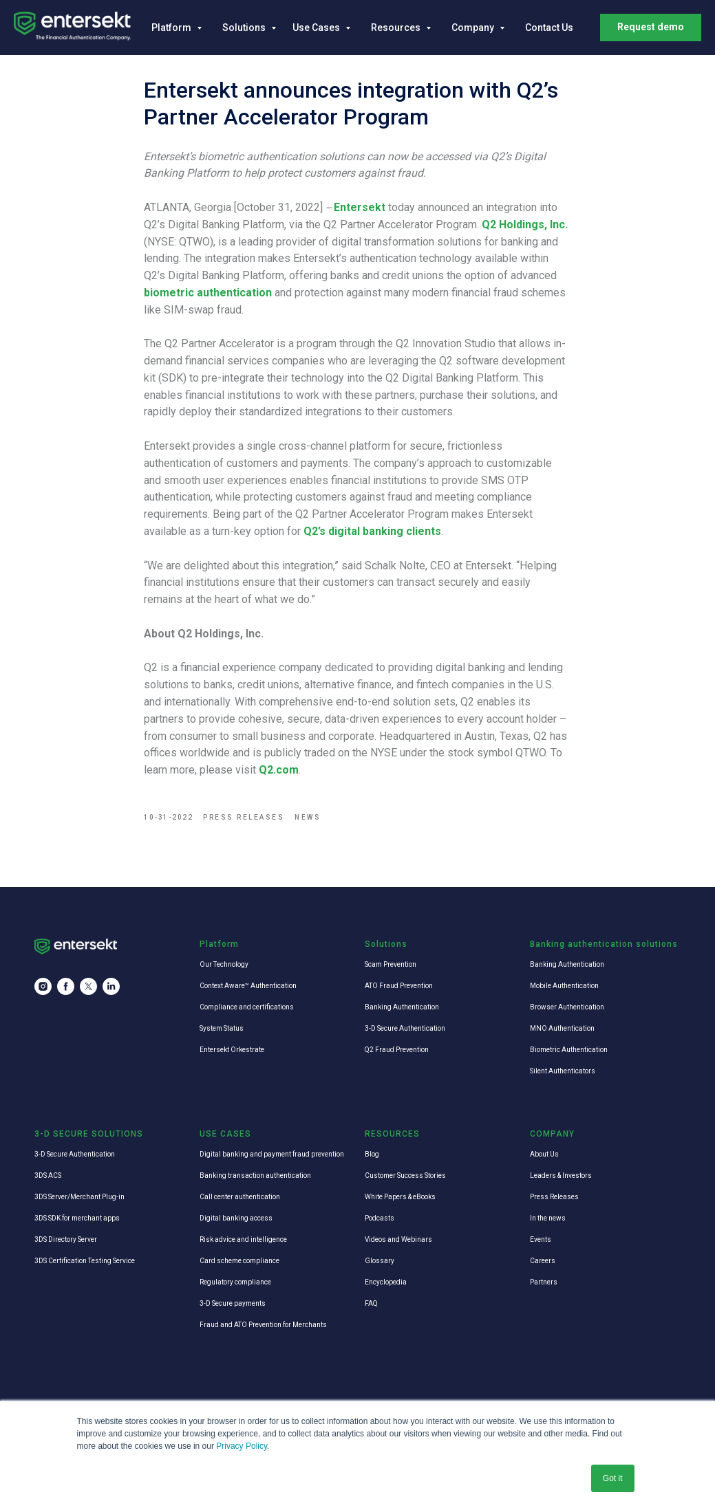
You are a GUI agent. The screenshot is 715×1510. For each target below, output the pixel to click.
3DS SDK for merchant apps (77, 1219)
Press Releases (554, 1198)
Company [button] (473, 27)
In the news (548, 1219)
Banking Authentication (402, 1008)
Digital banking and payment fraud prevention (272, 1155)
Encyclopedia (386, 1283)
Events (540, 1241)
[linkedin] (111, 988)
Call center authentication (240, 1198)
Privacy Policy (241, 1446)
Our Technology (224, 966)
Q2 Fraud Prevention (397, 1051)
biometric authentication (209, 293)
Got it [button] (613, 1478)
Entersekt (360, 208)
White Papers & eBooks (400, 1198)
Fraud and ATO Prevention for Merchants (263, 1326)
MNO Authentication (562, 1029)
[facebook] (65, 988)
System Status (222, 1029)
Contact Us (549, 27)
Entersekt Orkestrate (232, 1051)
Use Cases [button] (317, 27)
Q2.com (279, 770)
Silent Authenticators (562, 1072)
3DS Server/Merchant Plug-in (79, 1198)
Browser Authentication (567, 1008)
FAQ (371, 1305)
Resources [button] (397, 27)
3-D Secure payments (233, 1305)
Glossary (379, 1262)
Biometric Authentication (569, 1051)
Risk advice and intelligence (243, 1241)
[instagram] (43, 988)
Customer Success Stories (405, 1177)
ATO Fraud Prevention (399, 987)
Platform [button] (172, 27)
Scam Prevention (390, 966)
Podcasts (379, 1219)
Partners (543, 1283)
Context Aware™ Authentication (248, 987)
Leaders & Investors (561, 1177)
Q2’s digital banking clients (373, 531)
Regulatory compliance (235, 1283)
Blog (372, 1155)
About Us (544, 1155)
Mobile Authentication (564, 987)
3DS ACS (47, 1177)
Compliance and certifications (247, 1008)
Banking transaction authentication (255, 1177)
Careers (542, 1262)
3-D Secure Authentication (405, 1029)
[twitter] (88, 988)
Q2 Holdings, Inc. (525, 225)
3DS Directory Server (65, 1241)
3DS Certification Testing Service (84, 1262)
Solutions (245, 27)
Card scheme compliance (239, 1262)
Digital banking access (236, 1219)
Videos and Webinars (398, 1241)
